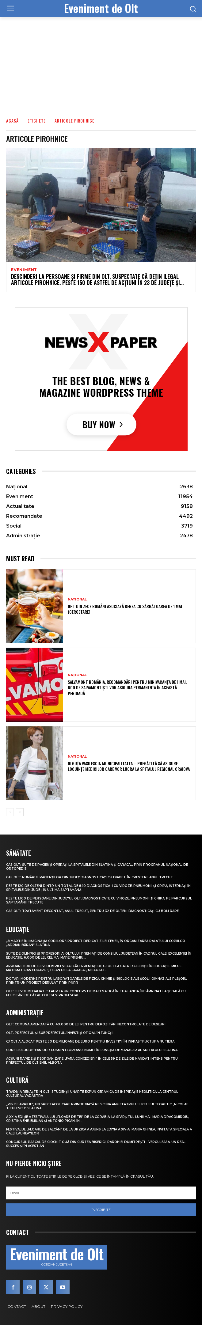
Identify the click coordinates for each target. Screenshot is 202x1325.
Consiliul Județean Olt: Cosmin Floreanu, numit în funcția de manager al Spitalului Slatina (91, 1050)
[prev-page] (10, 812)
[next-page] (20, 812)
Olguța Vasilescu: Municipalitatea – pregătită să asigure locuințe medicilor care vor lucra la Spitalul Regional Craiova (129, 766)
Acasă (12, 120)
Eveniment (24, 270)
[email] (101, 1193)
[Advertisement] (101, 63)
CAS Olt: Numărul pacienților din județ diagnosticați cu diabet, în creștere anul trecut (89, 877)
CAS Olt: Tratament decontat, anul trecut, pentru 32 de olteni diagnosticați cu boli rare (92, 911)
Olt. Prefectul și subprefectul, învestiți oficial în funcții (59, 1033)
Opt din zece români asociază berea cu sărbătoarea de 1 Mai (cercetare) (125, 609)
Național (77, 599)
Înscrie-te (101, 1210)
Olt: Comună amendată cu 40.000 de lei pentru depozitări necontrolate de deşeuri (86, 1024)
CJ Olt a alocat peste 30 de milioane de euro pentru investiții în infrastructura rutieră (90, 1041)
